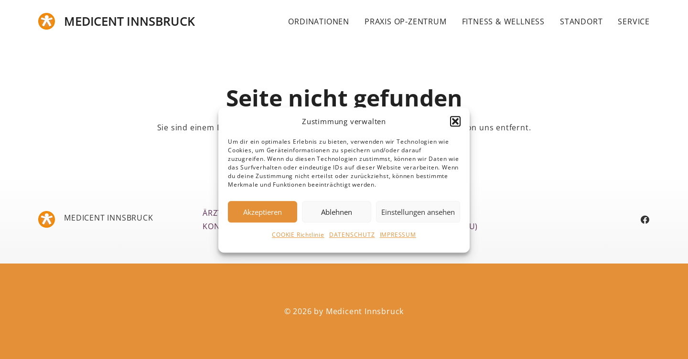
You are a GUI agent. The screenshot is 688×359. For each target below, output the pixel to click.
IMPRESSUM (398, 238)
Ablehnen (336, 215)
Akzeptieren (262, 215)
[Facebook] (645, 219)
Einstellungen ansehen (418, 215)
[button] (455, 125)
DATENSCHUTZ (352, 238)
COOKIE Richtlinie (298, 238)
